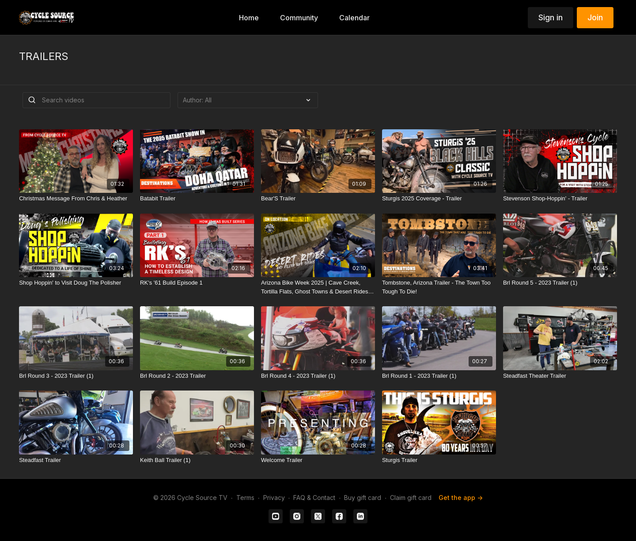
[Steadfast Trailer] (76, 460)
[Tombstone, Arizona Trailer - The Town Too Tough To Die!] (439, 287)
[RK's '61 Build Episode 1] (197, 282)
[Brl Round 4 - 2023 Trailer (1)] (318, 376)
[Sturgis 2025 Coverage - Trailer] (439, 198)
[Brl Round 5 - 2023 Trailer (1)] (560, 282)
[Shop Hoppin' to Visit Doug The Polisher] (76, 282)
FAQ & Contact (314, 497)
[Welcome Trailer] (318, 460)
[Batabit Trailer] (197, 198)
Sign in (550, 17)
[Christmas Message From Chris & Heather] (76, 198)
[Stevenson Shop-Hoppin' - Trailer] (560, 198)
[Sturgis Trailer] (439, 460)
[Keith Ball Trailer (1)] (197, 460)
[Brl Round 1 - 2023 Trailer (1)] (439, 376)
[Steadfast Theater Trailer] (560, 376)
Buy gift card (362, 497)
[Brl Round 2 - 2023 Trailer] (197, 376)
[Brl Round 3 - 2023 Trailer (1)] (76, 376)
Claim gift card (411, 497)
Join (595, 17)
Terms (245, 497)
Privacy (274, 497)
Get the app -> (461, 497)
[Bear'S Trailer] (318, 198)
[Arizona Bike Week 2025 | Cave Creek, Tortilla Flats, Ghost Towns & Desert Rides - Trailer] (318, 287)
